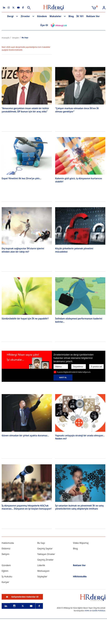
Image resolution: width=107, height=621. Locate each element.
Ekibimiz (6, 548)
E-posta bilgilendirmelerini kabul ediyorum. (74, 372)
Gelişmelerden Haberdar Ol (22, 596)
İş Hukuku (7, 576)
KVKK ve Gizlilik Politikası (95, 610)
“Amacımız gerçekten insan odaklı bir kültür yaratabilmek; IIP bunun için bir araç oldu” (25, 110)
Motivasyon (43, 570)
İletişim (5, 554)
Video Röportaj (80, 542)
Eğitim (5, 570)
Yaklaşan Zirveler (46, 554)
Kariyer (5, 582)
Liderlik (41, 565)
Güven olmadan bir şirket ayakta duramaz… (25, 435)
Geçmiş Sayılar (45, 548)
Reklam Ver (93, 16)
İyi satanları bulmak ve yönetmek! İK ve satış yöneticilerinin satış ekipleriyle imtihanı (79, 507)
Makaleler (55, 16)
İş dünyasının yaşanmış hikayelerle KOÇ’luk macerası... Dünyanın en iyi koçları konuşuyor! (27, 507)
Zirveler (25, 16)
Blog (71, 16)
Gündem (42, 16)
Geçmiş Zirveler (45, 559)
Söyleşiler (42, 576)
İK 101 (80, 16)
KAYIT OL (63, 377)
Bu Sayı (41, 542)
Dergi (10, 16)
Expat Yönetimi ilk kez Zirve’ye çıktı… (21, 178)
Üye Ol (44, 25)
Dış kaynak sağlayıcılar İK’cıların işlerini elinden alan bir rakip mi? (23, 250)
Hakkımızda (8, 542)
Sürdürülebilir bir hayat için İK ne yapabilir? (25, 318)
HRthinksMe (80, 576)
